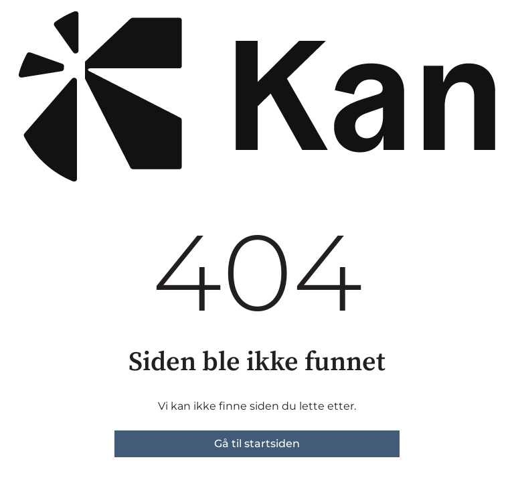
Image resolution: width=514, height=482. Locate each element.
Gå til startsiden (257, 443)
